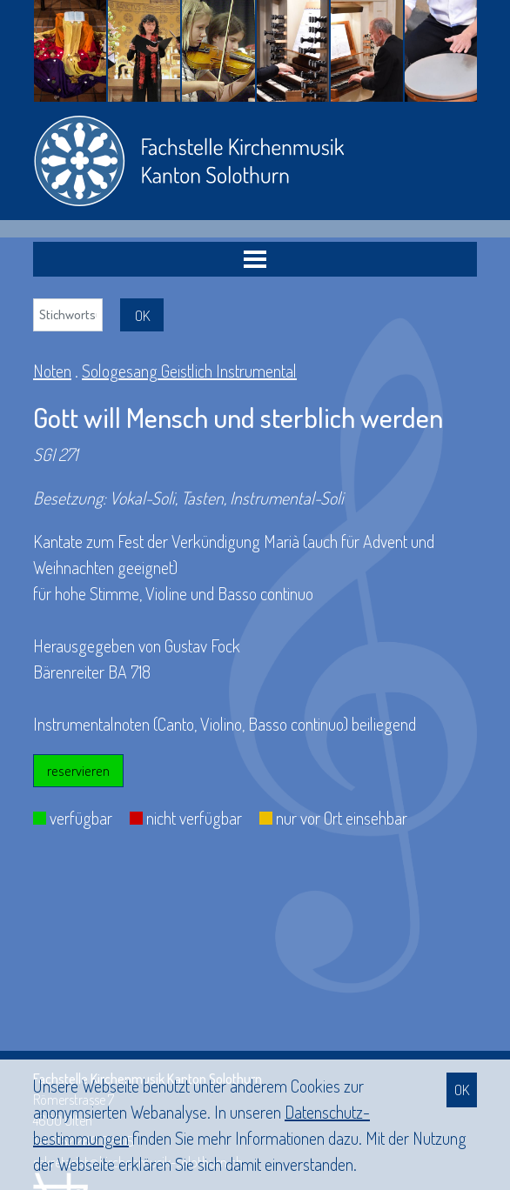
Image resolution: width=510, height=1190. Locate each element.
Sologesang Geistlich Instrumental (189, 370)
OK (461, 1089)
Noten (52, 370)
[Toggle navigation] (255, 259)
